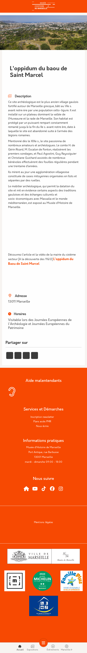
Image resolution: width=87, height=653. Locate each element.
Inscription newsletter (42, 417)
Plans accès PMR (42, 422)
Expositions (32, 647)
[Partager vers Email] (34, 355)
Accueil (20, 647)
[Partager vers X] (17, 355)
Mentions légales (43, 522)
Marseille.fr (66, 647)
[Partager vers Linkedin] (26, 355)
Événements (53, 647)
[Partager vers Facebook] (9, 355)
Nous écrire (42, 426)
